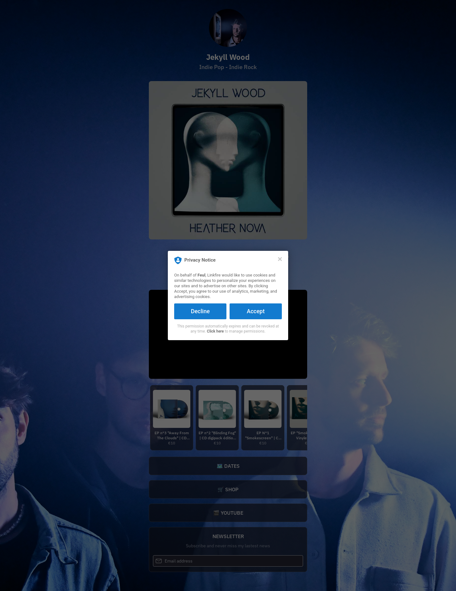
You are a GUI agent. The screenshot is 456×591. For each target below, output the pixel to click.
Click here (215, 331)
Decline (200, 311)
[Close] (280, 259)
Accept (255, 311)
